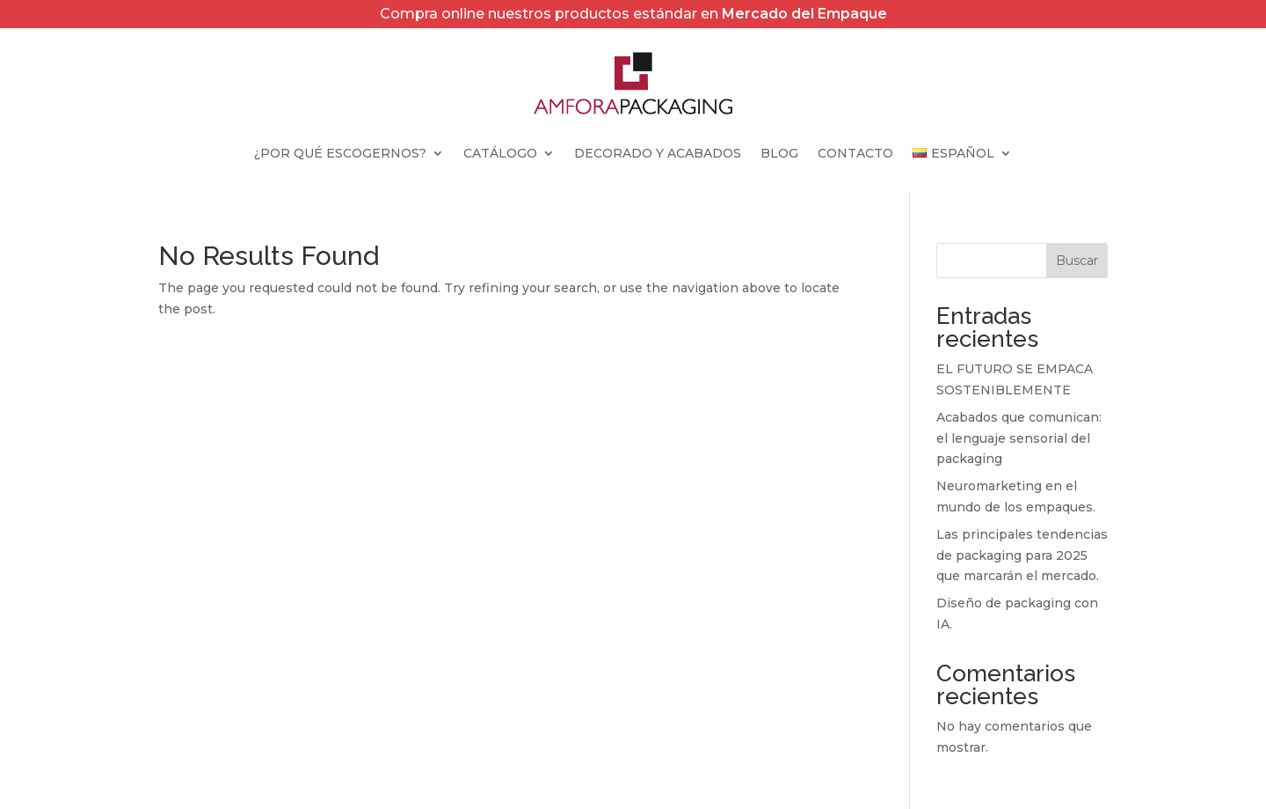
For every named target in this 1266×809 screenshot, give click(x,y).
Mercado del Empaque (804, 13)
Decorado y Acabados (657, 154)
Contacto (855, 154)
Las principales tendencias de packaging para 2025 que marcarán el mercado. (1022, 555)
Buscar (1077, 260)
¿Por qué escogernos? (340, 154)
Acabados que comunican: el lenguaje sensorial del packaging (1019, 438)
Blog (779, 154)
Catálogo (500, 154)
